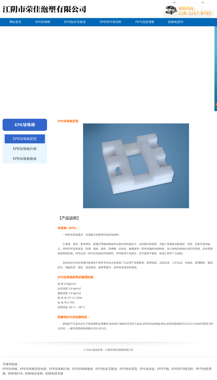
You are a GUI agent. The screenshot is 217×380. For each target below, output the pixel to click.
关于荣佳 (15, 29)
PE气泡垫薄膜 (144, 22)
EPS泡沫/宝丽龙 (75, 22)
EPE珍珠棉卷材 (25, 159)
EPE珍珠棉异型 (25, 139)
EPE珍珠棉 (42, 22)
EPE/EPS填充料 (110, 22)
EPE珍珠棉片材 (25, 149)
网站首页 (15, 22)
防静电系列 (175, 22)
